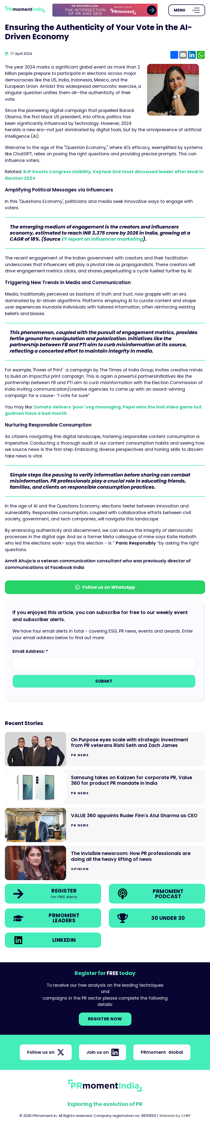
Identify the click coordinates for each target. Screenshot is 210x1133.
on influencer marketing (113, 239)
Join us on (102, 1052)
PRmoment (162, 1052)
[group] (105, 10)
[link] (105, 10)
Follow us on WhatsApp (105, 587)
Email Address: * (30, 651)
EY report (72, 239)
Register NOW (105, 1019)
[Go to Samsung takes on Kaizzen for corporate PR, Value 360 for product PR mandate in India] (105, 787)
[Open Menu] (186, 10)
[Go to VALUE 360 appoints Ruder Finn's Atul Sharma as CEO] (105, 825)
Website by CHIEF (175, 1115)
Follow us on (45, 1052)
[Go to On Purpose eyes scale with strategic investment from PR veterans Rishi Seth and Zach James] (105, 749)
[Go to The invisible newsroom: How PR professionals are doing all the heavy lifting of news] (105, 863)
